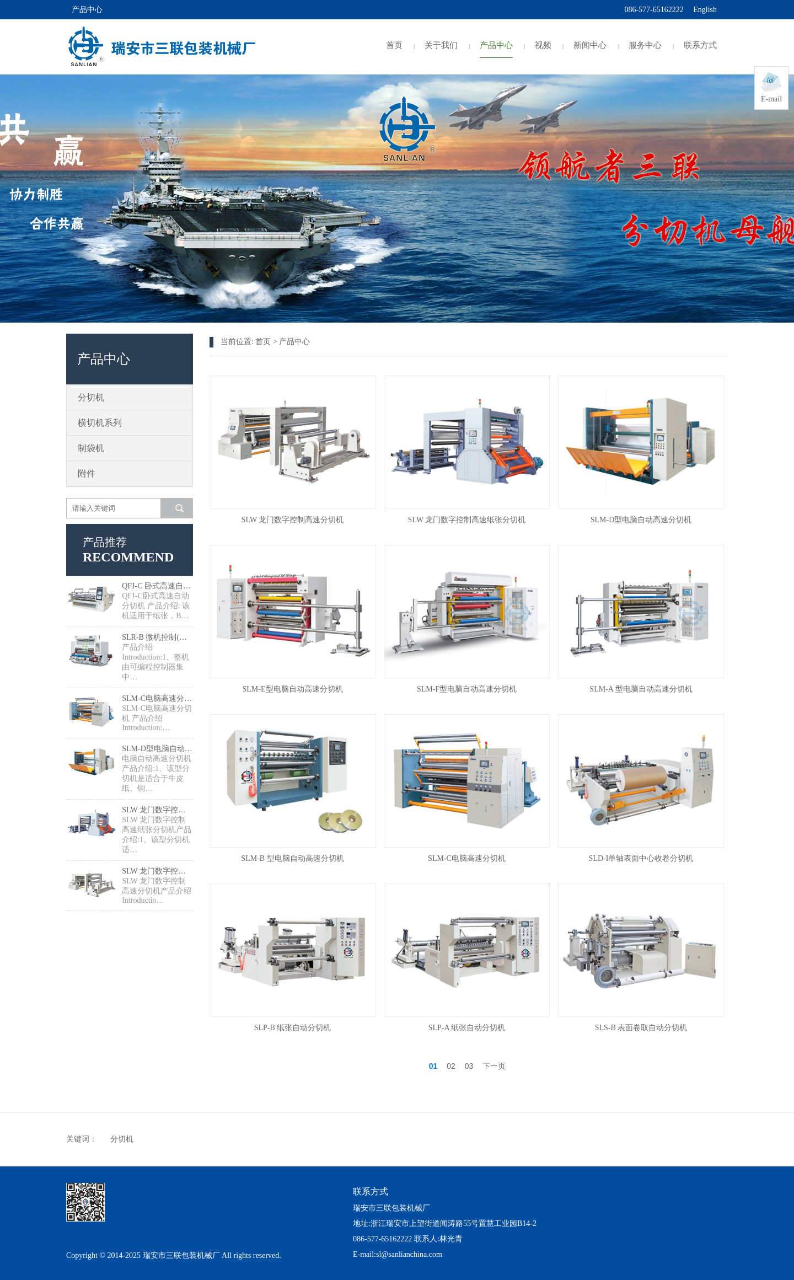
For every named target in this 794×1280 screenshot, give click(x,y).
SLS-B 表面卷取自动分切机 (641, 1028)
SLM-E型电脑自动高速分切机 (293, 689)
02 (451, 1066)
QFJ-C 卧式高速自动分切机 (157, 586)
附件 (86, 473)
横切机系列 (100, 422)
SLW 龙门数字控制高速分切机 (157, 871)
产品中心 (496, 45)
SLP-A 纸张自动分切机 (467, 1028)
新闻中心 (590, 45)
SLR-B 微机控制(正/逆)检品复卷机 (157, 637)
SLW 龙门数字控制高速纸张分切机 (157, 810)
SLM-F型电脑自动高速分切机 (467, 689)
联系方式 (700, 45)
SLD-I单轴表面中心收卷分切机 (641, 858)
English (705, 10)
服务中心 (645, 45)
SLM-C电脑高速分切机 (157, 698)
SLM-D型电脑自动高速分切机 (157, 749)
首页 (394, 45)
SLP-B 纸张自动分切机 (292, 1028)
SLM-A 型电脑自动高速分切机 (640, 689)
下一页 (494, 1066)
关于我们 (441, 45)
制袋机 (91, 448)
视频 (543, 45)
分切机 (91, 397)
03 (469, 1066)
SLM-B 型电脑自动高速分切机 (292, 858)
